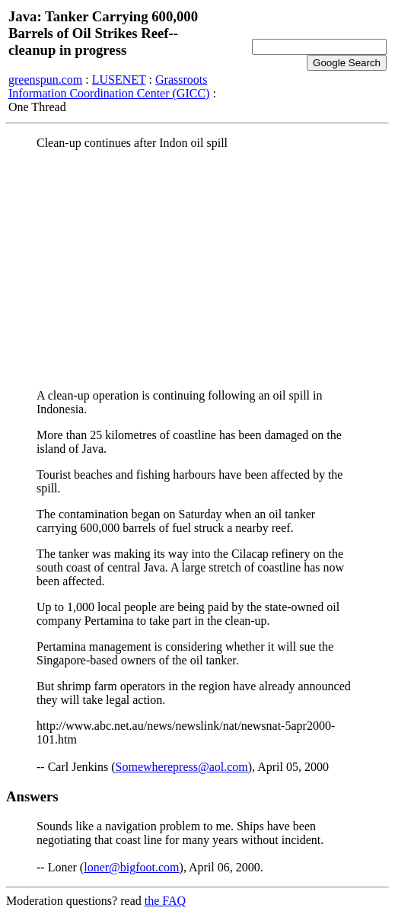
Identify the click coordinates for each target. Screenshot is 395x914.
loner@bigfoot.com (131, 867)
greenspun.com (45, 79)
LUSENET (119, 79)
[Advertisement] (197, 268)
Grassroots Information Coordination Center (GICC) (108, 86)
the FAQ (165, 900)
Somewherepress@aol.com (182, 766)
